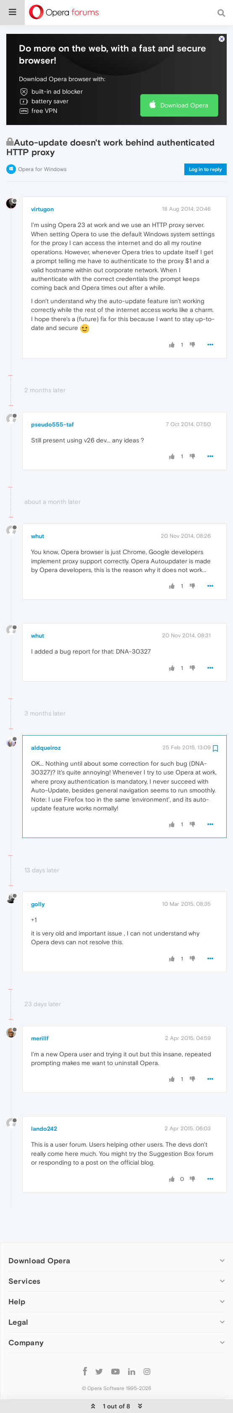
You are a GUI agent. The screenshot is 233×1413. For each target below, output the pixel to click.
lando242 (44, 1103)
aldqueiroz (46, 722)
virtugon (42, 183)
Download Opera (184, 79)
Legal (18, 1296)
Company (26, 1317)
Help (16, 1276)
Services (24, 1255)
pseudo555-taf (52, 399)
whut (37, 510)
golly (38, 878)
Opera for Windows (42, 144)
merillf (40, 1012)
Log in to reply (205, 144)
